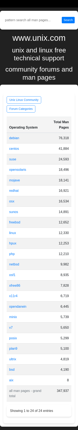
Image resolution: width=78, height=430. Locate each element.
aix (11, 380)
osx (11, 201)
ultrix (12, 359)
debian (14, 138)
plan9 (13, 348)
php (12, 254)
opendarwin (17, 306)
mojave (14, 180)
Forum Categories (21, 108)
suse (12, 159)
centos (14, 148)
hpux (12, 243)
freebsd (14, 222)
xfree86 (14, 285)
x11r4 (13, 296)
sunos (13, 212)
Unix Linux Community (23, 100)
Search (68, 20)
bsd (12, 369)
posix (13, 338)
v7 (11, 327)
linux (12, 233)
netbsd (14, 264)
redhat (14, 190)
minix (13, 317)
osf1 (12, 275)
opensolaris (17, 169)
